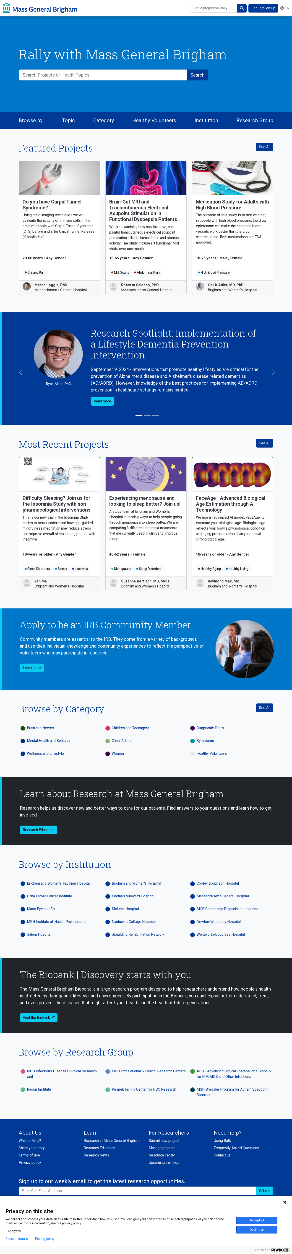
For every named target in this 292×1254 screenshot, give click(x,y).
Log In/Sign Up (263, 8)
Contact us (222, 1155)
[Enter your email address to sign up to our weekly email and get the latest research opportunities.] (137, 1191)
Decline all (257, 1229)
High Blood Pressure (214, 272)
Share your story (32, 1148)
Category (103, 120)
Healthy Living (237, 569)
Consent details (16, 1239)
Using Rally (223, 1140)
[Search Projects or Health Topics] (103, 75)
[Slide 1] (139, 415)
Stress (61, 569)
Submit (264, 1191)
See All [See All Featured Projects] (264, 147)
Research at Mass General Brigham (112, 1140)
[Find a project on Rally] (213, 8)
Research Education (99, 1148)
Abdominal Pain (147, 272)
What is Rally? (30, 1140)
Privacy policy (30, 1162)
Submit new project (164, 1140)
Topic (68, 120)
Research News (96, 1155)
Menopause (121, 569)
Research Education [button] (38, 830)
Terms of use (29, 1155)
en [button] (284, 8)
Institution (206, 120)
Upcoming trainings (164, 1162)
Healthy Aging (209, 569)
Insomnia (80, 569)
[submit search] (242, 8)
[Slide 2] (147, 415)
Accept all (257, 1220)
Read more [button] (102, 401)
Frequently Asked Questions (236, 1148)
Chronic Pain (35, 272)
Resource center (162, 1155)
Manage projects (162, 1148)
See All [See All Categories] (264, 708)
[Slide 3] (155, 415)
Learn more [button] (32, 668)
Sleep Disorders (37, 569)
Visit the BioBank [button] (39, 1017)
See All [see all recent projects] (264, 443)
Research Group (255, 120)
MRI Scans (120, 272)
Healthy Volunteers (154, 120)
